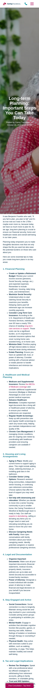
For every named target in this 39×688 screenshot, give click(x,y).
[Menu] (32, 3)
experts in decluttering (18, 516)
